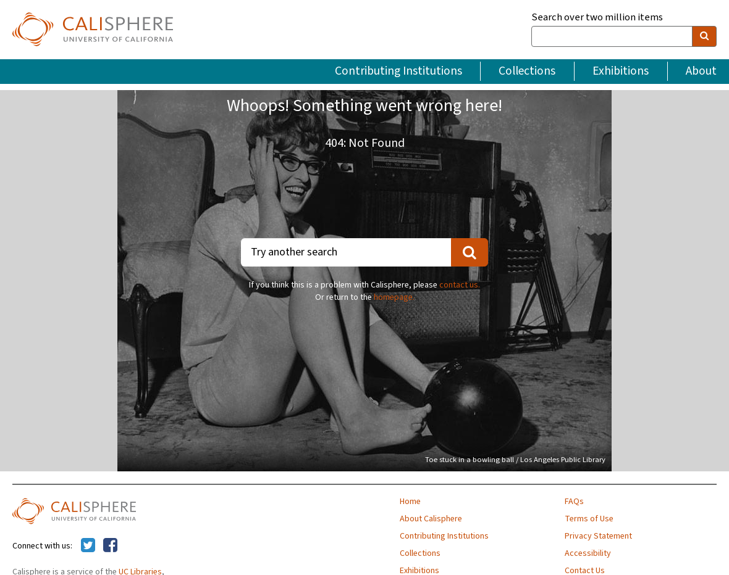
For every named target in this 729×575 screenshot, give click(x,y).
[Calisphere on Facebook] (110, 546)
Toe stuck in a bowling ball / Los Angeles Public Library (515, 459)
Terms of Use (589, 519)
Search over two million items (597, 17)
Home (410, 501)
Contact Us (585, 570)
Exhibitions (620, 71)
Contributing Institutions (398, 71)
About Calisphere (431, 519)
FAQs (574, 501)
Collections (527, 71)
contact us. (459, 285)
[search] (704, 36)
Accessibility (588, 553)
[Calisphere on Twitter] (88, 546)
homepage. (394, 297)
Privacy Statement (598, 536)
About (701, 71)
